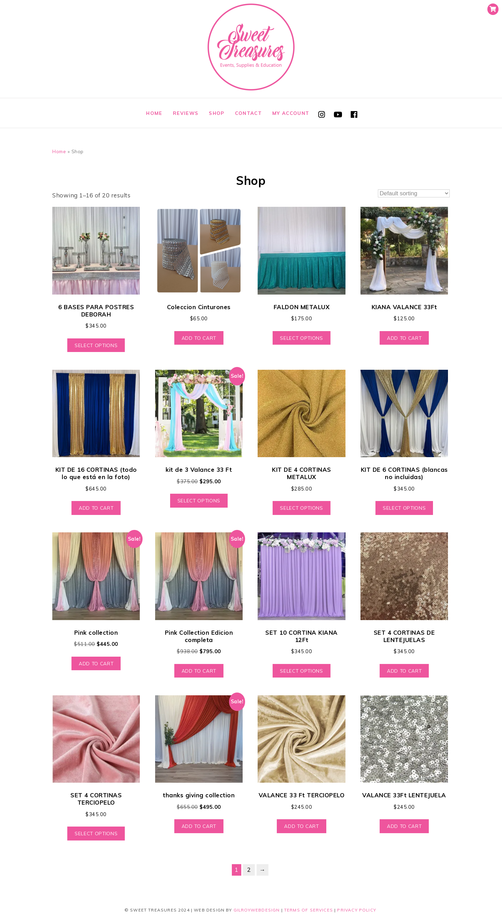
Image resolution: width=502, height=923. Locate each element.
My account (290, 113)
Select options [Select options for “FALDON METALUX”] (301, 338)
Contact (248, 113)
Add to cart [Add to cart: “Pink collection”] (96, 663)
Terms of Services (308, 910)
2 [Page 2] (249, 869)
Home (154, 113)
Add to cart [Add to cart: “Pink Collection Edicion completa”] (199, 671)
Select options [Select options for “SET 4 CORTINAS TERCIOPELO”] (96, 833)
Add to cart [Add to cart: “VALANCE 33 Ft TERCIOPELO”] (301, 826)
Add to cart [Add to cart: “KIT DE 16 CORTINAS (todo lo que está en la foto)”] (96, 508)
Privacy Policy (356, 910)
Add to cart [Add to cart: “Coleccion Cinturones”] (199, 338)
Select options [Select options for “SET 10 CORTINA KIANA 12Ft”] (301, 671)
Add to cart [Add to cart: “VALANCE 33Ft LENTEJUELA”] (404, 826)
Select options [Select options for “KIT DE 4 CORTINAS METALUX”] (301, 508)
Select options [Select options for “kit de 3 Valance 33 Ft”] (198, 500)
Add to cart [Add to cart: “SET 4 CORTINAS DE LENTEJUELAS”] (404, 671)
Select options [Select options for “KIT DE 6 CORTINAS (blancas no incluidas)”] (404, 508)
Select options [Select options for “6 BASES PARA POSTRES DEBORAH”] (96, 345)
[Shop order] (414, 193)
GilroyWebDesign (257, 910)
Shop (216, 113)
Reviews (185, 113)
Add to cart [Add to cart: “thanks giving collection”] (199, 826)
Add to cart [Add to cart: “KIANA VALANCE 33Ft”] (404, 338)
